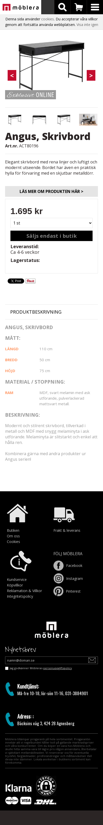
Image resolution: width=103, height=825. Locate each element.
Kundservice (17, 579)
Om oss (13, 536)
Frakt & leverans (66, 530)
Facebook (67, 565)
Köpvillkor (15, 585)
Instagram (68, 578)
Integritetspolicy (20, 596)
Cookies (13, 541)
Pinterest (67, 591)
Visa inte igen (87, 24)
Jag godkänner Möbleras (41, 668)
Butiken (13, 530)
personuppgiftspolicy (57, 668)
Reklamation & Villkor (24, 590)
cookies (47, 19)
